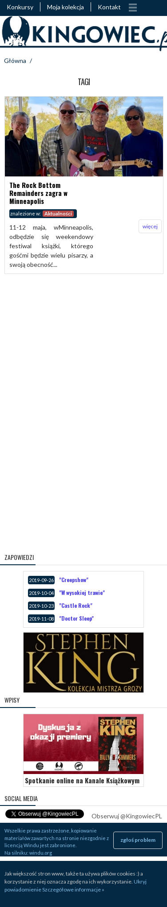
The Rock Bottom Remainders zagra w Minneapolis (38, 193)
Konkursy (20, 7)
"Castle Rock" (75, 605)
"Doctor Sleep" (76, 618)
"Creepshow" (73, 579)
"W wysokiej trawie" (82, 592)
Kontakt (109, 7)
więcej (150, 226)
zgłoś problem (137, 840)
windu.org (40, 853)
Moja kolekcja (65, 7)
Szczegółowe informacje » (73, 889)
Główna (15, 60)
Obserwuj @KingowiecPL (126, 816)
